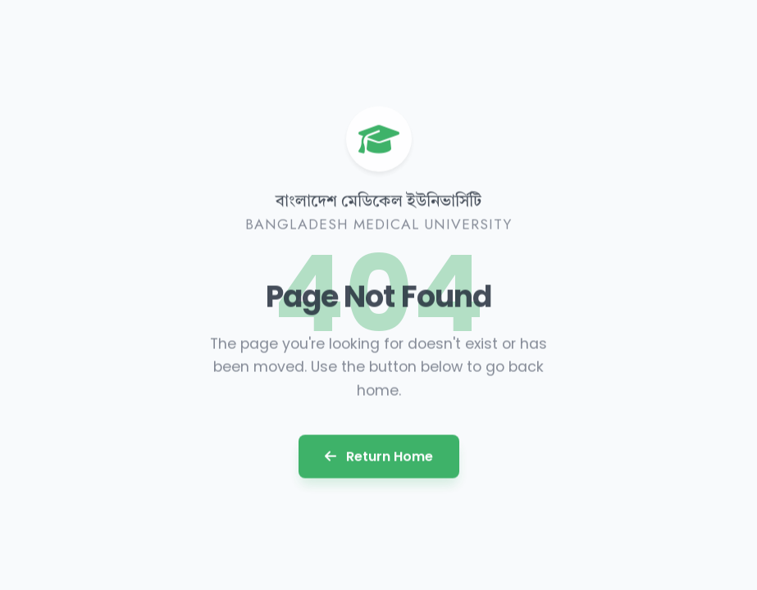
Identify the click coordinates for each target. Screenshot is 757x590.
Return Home (379, 455)
